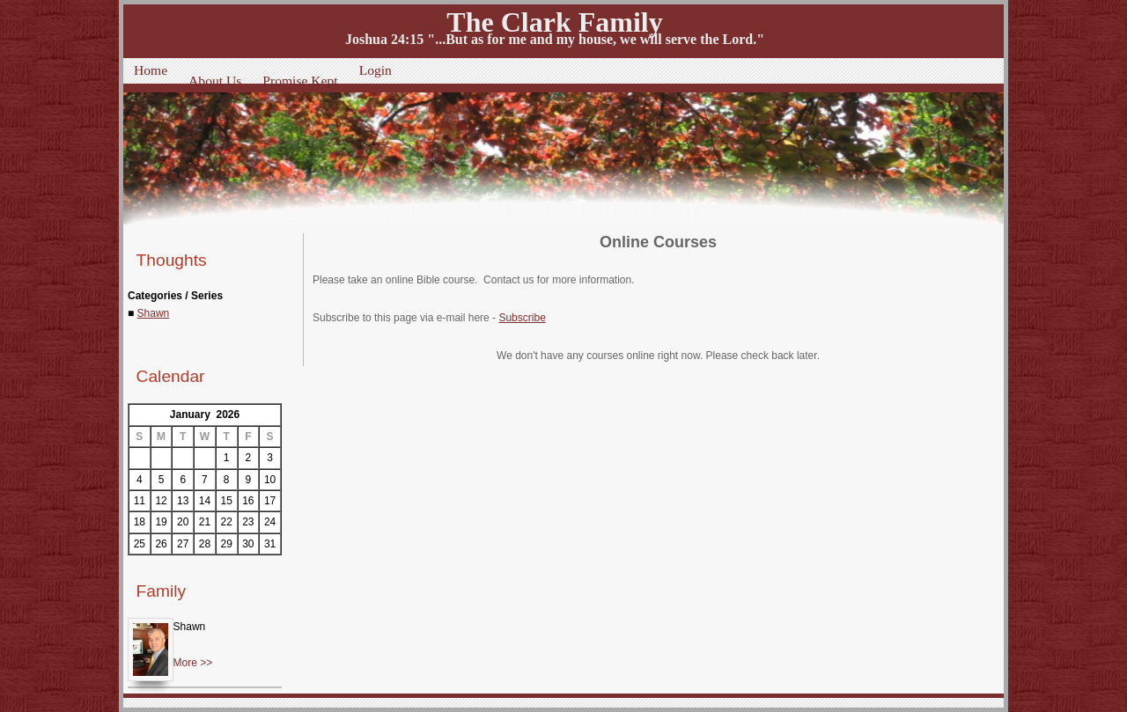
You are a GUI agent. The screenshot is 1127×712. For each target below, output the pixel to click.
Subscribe (521, 318)
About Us (214, 80)
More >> (193, 663)
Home (150, 69)
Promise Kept (299, 80)
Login (375, 69)
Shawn (153, 313)
